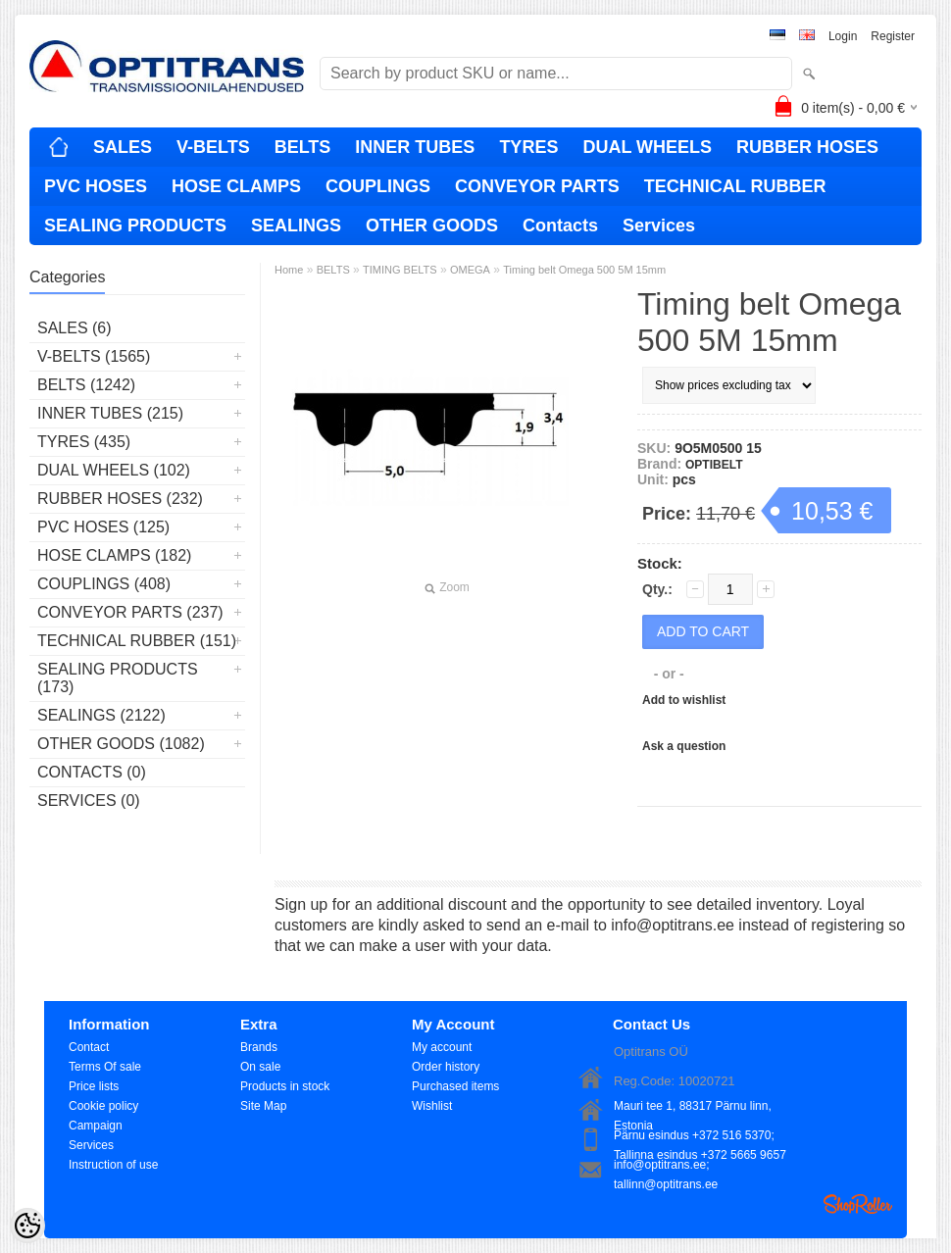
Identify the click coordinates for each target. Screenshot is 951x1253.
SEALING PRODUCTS (135, 225)
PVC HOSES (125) (103, 527)
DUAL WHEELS (647, 147)
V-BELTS (213, 147)
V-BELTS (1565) (93, 356)
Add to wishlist (684, 700)
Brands (258, 1047)
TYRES (528, 147)
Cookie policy (103, 1106)
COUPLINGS (377, 186)
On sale (260, 1067)
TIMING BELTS (400, 270)
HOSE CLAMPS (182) (114, 555)
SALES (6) (74, 328)
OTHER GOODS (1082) (121, 743)
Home (289, 270)
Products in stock (284, 1086)
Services (659, 225)
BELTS (303, 147)
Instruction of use (113, 1165)
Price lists (94, 1086)
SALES (122, 147)
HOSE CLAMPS (236, 186)
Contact (89, 1047)
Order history (445, 1067)
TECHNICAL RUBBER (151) (136, 640)
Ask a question (684, 746)
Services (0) (88, 800)
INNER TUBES (415, 147)
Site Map (263, 1106)
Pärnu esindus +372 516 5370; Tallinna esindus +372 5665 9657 (700, 1136)
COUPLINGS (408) (104, 584)
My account (442, 1047)
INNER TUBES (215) (110, 413)
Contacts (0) (91, 772)
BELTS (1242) (86, 384)
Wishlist (432, 1106)
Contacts (560, 225)
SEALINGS (296, 225)
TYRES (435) (83, 441)
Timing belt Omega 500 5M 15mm (584, 270)
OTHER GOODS (432, 225)
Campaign (96, 1125)
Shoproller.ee (858, 1204)
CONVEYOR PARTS (537, 186)
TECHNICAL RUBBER (735, 186)
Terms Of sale (105, 1067)
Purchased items (455, 1086)
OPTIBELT (713, 465)
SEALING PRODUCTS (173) (117, 678)
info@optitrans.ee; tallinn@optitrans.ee (666, 1166)
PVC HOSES (95, 186)
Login (842, 36)
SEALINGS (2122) (101, 715)
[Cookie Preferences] (27, 1225)
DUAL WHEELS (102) (113, 470)
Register (893, 36)
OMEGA (470, 270)
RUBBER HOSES (807, 147)
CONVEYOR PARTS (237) (130, 612)
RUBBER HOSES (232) (120, 498)
